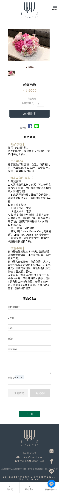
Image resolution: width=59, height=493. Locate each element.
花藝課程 (6, 468)
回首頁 (10, 487)
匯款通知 (29, 487)
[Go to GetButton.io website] (51, 490)
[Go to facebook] (51, 484)
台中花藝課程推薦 (37, 468)
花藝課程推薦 (19, 468)
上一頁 (29, 413)
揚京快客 (25, 477)
